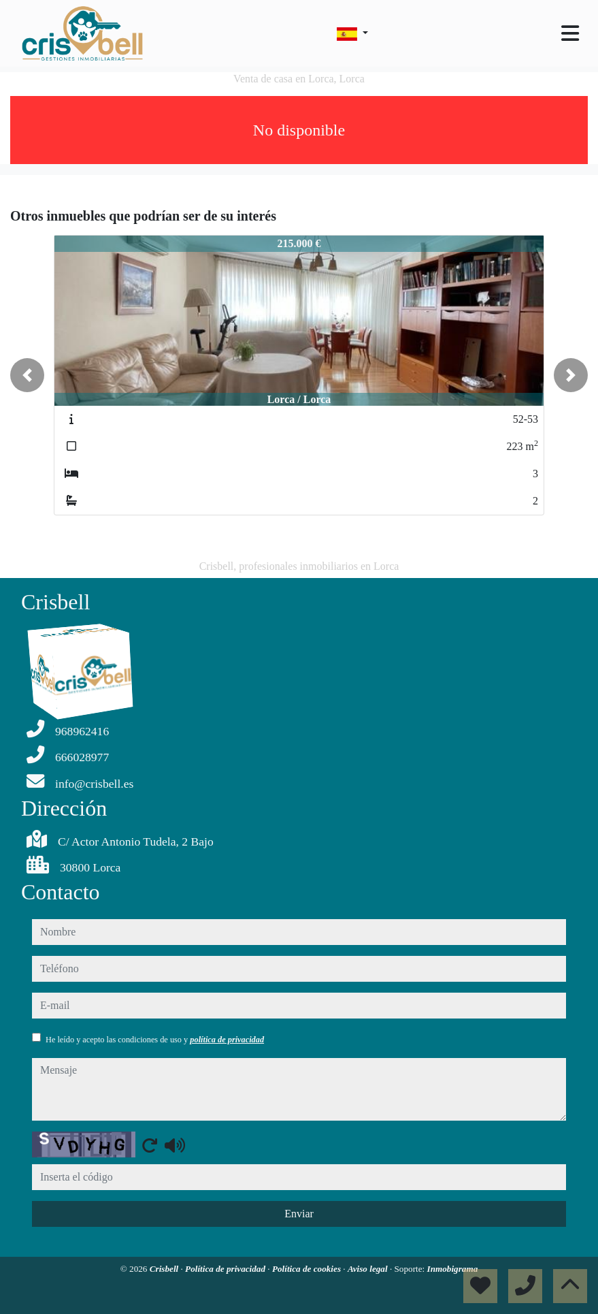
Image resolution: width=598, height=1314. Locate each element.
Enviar (299, 1213)
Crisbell (165, 1269)
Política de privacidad (226, 1269)
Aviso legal (369, 1269)
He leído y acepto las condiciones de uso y (155, 1039)
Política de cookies (307, 1269)
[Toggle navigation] (570, 33)
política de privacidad (227, 1039)
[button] (27, 375)
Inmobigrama (452, 1269)
